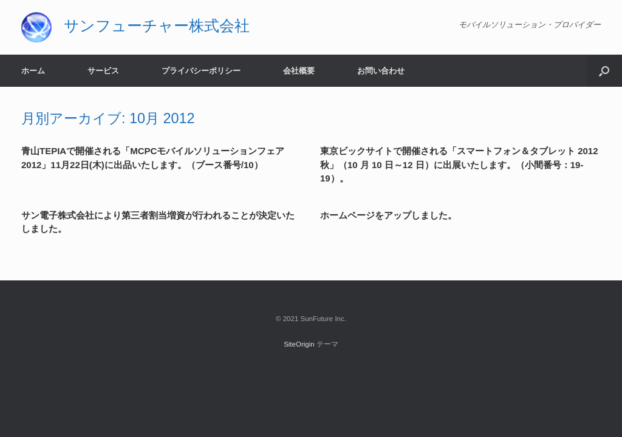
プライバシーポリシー (201, 70)
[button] (604, 71)
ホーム (33, 70)
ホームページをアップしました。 (388, 215)
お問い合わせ (381, 70)
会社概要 (299, 70)
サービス (103, 70)
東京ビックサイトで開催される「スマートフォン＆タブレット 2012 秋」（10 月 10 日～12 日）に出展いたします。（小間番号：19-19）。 (459, 164)
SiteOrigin (299, 344)
